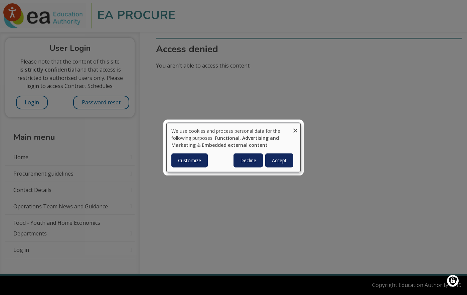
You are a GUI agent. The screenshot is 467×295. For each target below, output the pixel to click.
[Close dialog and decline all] (295, 127)
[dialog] (233, 147)
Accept (279, 160)
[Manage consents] (453, 281)
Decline (248, 160)
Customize (189, 160)
